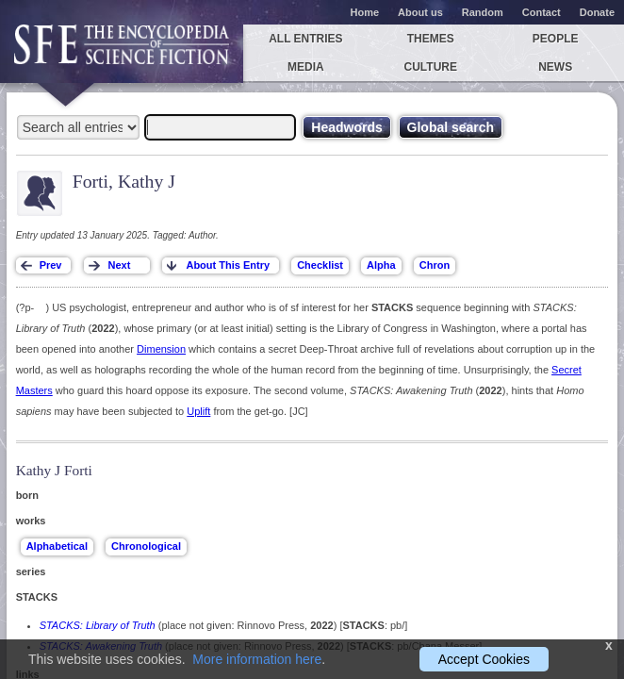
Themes (430, 38)
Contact (541, 12)
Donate (597, 12)
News (555, 67)
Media (305, 67)
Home (365, 12)
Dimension (161, 349)
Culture (430, 67)
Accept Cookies (484, 659)
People (556, 38)
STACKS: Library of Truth (98, 625)
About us (420, 12)
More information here (256, 659)
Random (482, 12)
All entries (305, 38)
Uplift (198, 411)
